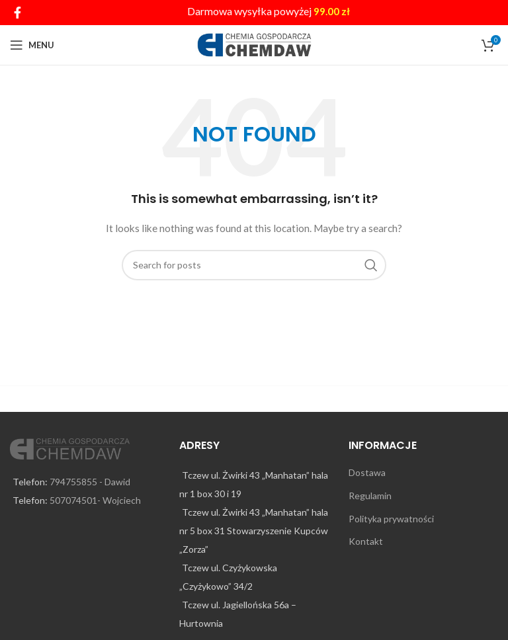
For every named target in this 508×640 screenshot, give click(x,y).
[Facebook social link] (17, 12)
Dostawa (367, 472)
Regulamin (370, 495)
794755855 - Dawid (90, 481)
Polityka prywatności (391, 518)
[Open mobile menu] (32, 45)
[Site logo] (254, 44)
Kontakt (366, 541)
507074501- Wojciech (95, 500)
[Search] (254, 265)
